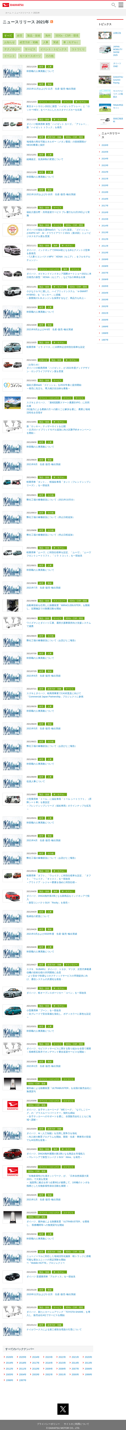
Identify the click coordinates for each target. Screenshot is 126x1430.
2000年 (75, 1372)
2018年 (22, 1360)
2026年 (9, 1354)
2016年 (49, 1360)
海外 (48, 35)
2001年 (62, 1372)
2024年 (36, 1354)
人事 (45, 42)
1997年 (22, 1378)
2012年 (9, 1366)
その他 (49, 56)
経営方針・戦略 (29, 42)
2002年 (49, 1372)
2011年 (22, 1366)
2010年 (36, 1366)
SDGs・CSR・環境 (66, 35)
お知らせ (9, 42)
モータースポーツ (30, 56)
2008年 (62, 1366)
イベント (9, 56)
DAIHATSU (13, 5)
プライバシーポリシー (48, 1421)
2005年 (9, 1372)
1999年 (88, 1372)
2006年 (88, 1366)
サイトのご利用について (76, 1421)
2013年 (88, 1360)
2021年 (75, 1354)
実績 (55, 42)
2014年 (75, 1360)
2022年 (62, 1354)
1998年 (9, 1378)
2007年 (75, 1366)
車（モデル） (71, 42)
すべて (8, 35)
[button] (114, 5)
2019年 (9, 1360)
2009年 (49, 1366)
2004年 (22, 1372)
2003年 (36, 1372)
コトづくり (78, 49)
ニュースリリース (22, 13)
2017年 (36, 1360)
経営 (19, 35)
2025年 (22, 1354)
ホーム (8, 13)
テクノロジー (12, 49)
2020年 (88, 1354)
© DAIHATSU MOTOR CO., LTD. (63, 1425)
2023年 (49, 1354)
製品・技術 (33, 35)
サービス (30, 49)
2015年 (62, 1360)
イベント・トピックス (53, 49)
